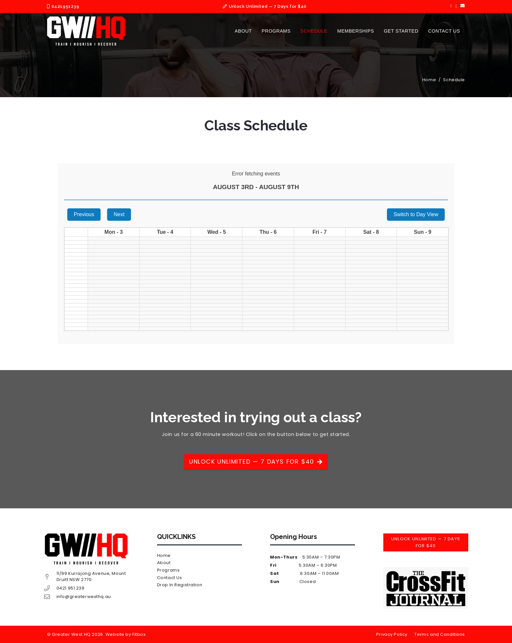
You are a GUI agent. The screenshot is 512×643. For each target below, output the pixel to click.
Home (164, 555)
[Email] (462, 6)
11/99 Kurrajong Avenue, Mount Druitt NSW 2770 (91, 576)
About (164, 563)
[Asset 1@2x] (86, 31)
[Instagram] (456, 6)
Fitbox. (139, 634)
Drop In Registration (179, 585)
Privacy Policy (392, 634)
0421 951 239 (70, 588)
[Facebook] (451, 6)
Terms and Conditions (439, 634)
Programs (168, 570)
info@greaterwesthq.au (83, 596)
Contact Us (169, 578)
